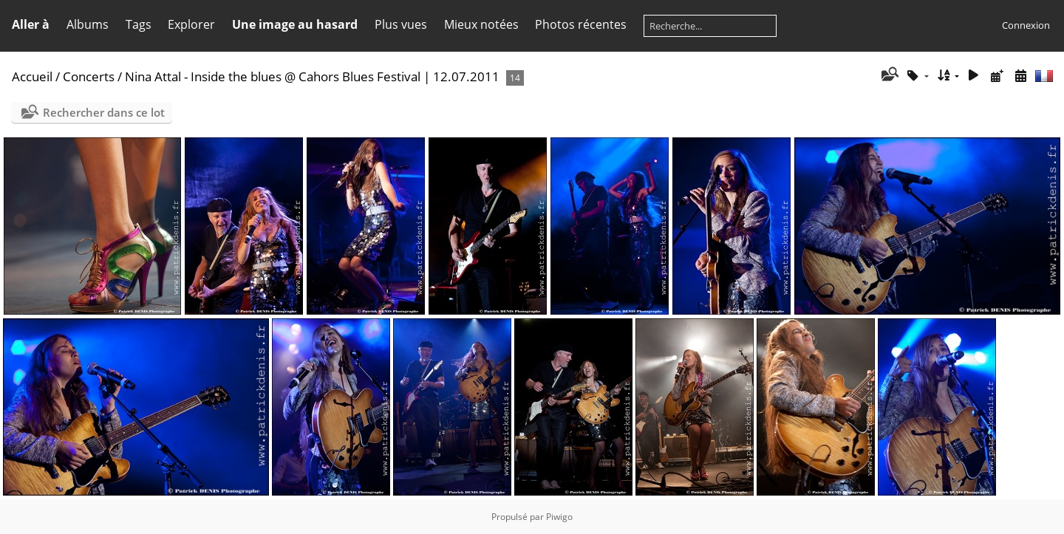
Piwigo (559, 516)
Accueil (32, 76)
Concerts (89, 76)
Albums (87, 24)
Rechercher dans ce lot (104, 112)
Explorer (191, 24)
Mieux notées (481, 24)
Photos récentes (581, 24)
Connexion (1026, 25)
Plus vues (401, 24)
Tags (138, 24)
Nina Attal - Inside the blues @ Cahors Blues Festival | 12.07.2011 (312, 76)
